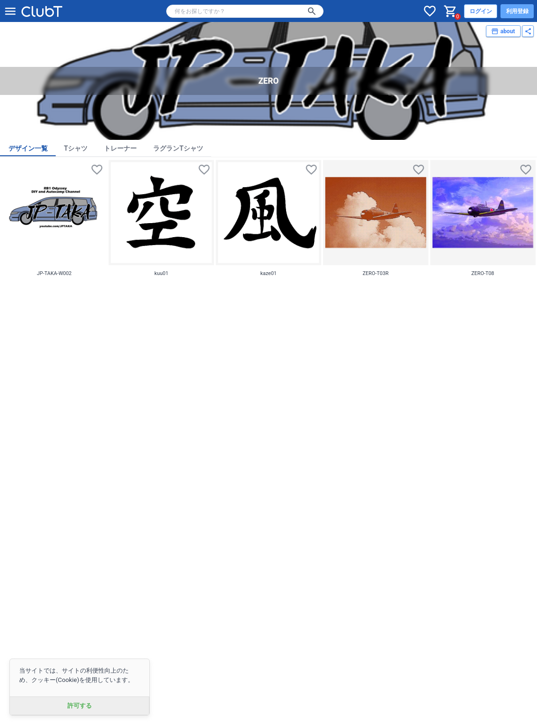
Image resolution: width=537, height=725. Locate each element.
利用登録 (517, 11)
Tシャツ (76, 148)
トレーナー (120, 148)
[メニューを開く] (10, 11)
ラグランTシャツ (178, 148)
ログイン (481, 11)
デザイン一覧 (28, 148)
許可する (79, 705)
